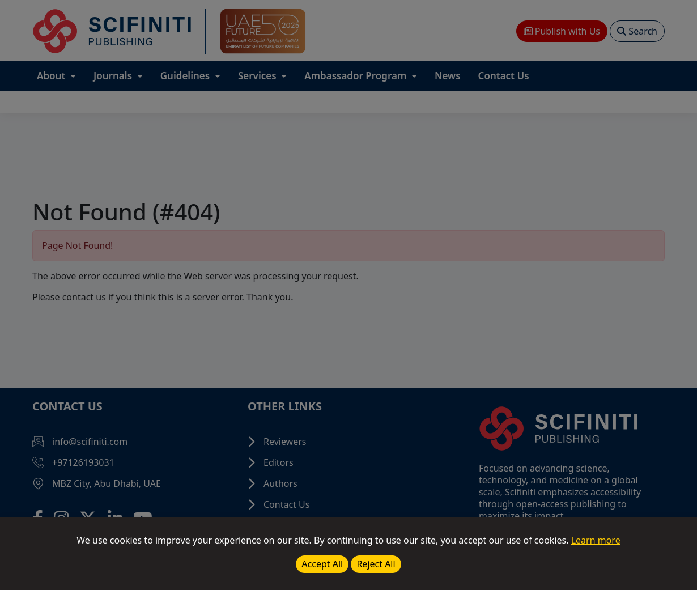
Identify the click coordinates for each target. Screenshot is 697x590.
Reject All (375, 564)
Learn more (595, 540)
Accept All (322, 564)
